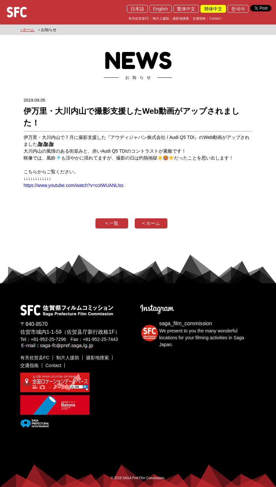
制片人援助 (161, 18)
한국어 (238, 8)
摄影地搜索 (181, 18)
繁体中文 (186, 8)
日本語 (137, 8)
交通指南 (199, 18)
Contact (214, 18)
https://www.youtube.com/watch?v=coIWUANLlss (73, 185)
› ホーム (27, 29)
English (160, 8)
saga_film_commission (185, 323)
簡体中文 (213, 8)
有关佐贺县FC (139, 18)
